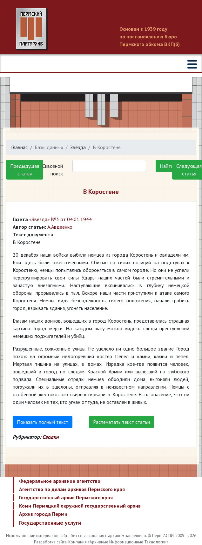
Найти (166, 166)
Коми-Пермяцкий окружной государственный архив (80, 505)
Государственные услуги (50, 522)
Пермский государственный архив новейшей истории (101, 29)
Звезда (78, 147)
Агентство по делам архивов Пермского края (72, 489)
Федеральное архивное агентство (59, 481)
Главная (19, 147)
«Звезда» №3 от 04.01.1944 (60, 219)
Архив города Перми (43, 514)
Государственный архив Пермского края (66, 497)
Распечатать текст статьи (121, 422)
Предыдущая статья (24, 170)
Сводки (50, 437)
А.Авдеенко (59, 227)
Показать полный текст (42, 422)
